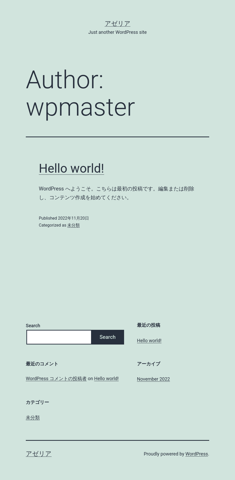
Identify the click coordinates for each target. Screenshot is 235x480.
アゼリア (118, 23)
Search (33, 325)
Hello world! (71, 168)
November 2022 (153, 379)
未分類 (73, 225)
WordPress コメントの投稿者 (56, 378)
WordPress (196, 454)
